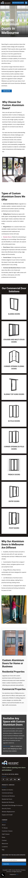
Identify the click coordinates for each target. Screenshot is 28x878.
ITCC (17, 874)
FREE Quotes (6, 746)
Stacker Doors (7, 237)
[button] (26, 2)
